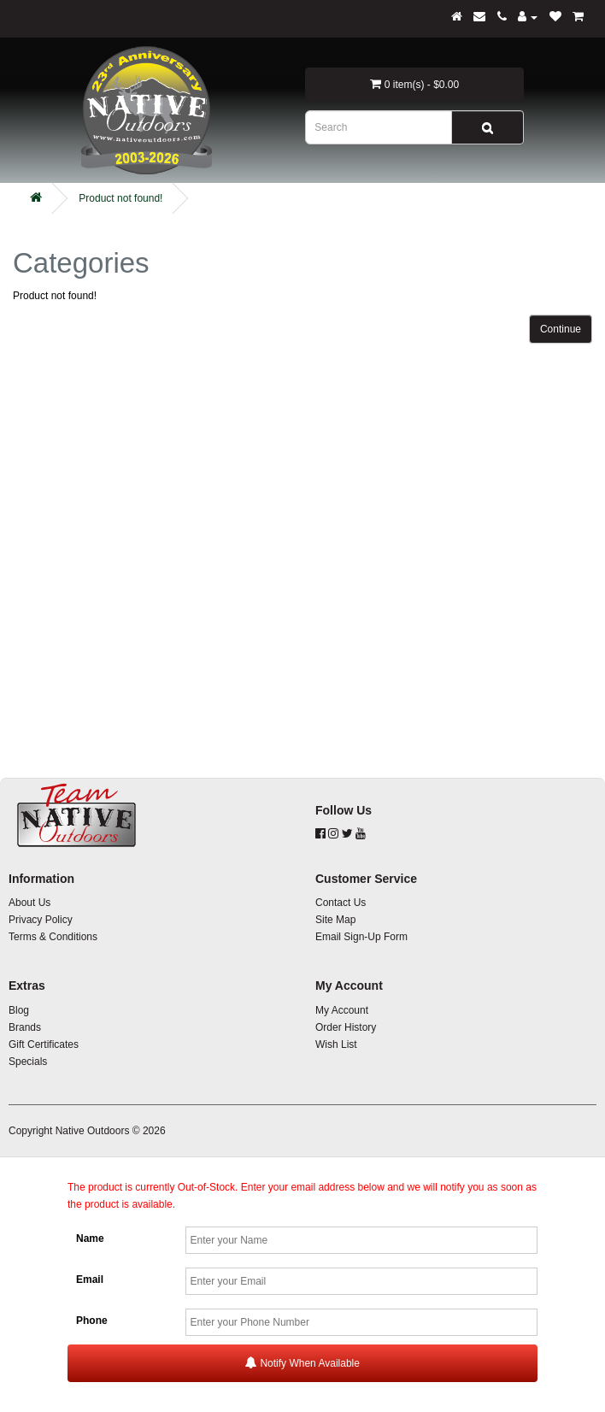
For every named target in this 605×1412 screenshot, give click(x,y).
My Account (341, 1010)
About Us (29, 903)
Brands (25, 1027)
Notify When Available (302, 1362)
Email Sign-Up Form (361, 937)
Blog (19, 1010)
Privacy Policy (41, 920)
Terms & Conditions (53, 937)
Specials (28, 1062)
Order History (345, 1027)
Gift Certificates (44, 1044)
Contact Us (340, 903)
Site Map (335, 920)
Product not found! (120, 198)
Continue (560, 329)
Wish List (336, 1044)
